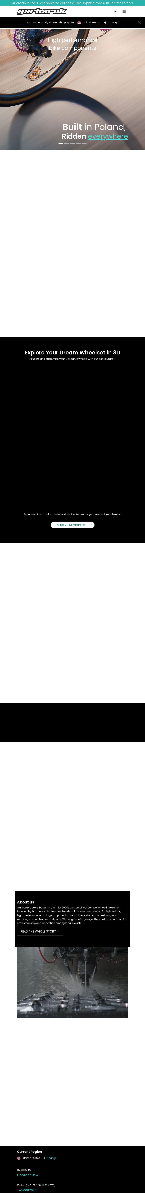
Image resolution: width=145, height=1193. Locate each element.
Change (111, 22)
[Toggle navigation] (124, 11)
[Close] (139, 22)
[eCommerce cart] (115, 11)
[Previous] (7, 89)
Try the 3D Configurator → (73, 525)
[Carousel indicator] (61, 143)
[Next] (138, 89)
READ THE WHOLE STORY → (40, 931)
